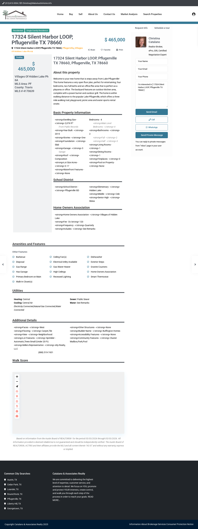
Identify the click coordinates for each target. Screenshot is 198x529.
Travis (28, 87)
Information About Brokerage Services (147, 524)
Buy (71, 14)
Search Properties (152, 14)
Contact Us (109, 14)
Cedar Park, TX (14, 484)
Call (152, 119)
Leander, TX (13, 489)
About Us (93, 14)
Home (60, 14)
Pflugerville (68, 48)
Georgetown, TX (15, 508)
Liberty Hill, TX (14, 503)
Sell (80, 14)
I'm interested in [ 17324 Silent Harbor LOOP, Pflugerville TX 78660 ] (152, 94)
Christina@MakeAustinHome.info (37, 3)
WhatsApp (151, 127)
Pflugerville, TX (14, 499)
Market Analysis (129, 14)
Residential (18, 30)
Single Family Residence (37, 30)
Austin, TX (12, 480)
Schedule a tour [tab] (162, 28)
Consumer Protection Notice (179, 524)
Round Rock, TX (14, 494)
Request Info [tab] (141, 28)
